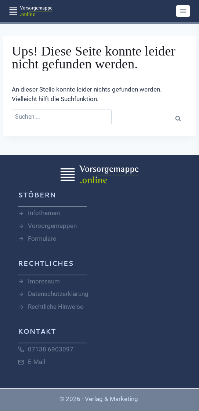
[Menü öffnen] (183, 11)
